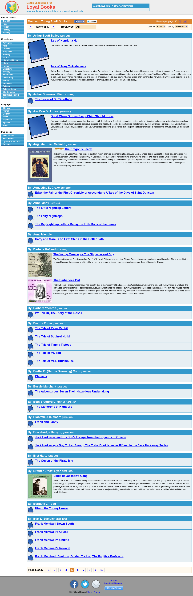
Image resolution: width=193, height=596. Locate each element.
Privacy (97, 592)
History (6, 63)
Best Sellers (8, 136)
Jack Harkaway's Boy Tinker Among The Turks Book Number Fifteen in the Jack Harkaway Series (101, 445)
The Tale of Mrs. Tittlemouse (54, 361)
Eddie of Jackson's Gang (70, 475)
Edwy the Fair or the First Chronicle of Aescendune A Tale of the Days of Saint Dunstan (94, 192)
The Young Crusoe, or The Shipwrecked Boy (83, 254)
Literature (7, 69)
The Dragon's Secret (78, 149)
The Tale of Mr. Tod (48, 352)
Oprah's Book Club (11, 141)
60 (180, 21)
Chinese (6, 108)
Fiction (6, 27)
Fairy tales (7, 52)
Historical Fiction (10, 60)
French (6, 111)
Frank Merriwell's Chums (52, 540)
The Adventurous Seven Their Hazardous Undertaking (72, 391)
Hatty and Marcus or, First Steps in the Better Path (69, 239)
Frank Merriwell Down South (54, 523)
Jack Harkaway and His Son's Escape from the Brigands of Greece (80, 437)
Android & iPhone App (114, 583)
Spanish (6, 122)
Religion (6, 86)
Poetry (6, 80)
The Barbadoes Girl (66, 280)
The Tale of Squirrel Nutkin (53, 336)
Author (159, 26)
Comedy (6, 49)
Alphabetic (180, 26)
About (89, 592)
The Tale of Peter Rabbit (51, 328)
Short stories (9, 92)
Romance (7, 83)
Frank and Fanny (46, 422)
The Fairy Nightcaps (49, 216)
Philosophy (8, 78)
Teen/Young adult (11, 95)
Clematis (41, 376)
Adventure (7, 43)
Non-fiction (8, 75)
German (6, 114)
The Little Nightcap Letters (53, 207)
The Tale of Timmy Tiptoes (53, 344)
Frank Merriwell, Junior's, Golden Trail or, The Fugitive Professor (79, 556)
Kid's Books (8, 138)
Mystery (6, 33)
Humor (6, 66)
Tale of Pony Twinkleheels (68, 66)
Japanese (7, 120)
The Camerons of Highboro (53, 406)
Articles (113, 580)
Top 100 (6, 21)
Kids (5, 24)
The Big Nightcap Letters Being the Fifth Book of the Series (75, 224)
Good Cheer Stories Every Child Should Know (82, 116)
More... (6, 98)
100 (185, 21)
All (78, 26)
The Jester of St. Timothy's (53, 99)
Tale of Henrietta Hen (65, 40)
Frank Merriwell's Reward (52, 548)
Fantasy (6, 30)
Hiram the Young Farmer (51, 508)
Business (7, 144)
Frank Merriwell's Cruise (51, 531)
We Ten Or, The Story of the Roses (58, 313)
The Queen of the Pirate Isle (54, 460)
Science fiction (9, 89)
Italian (5, 117)
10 (101, 570)
